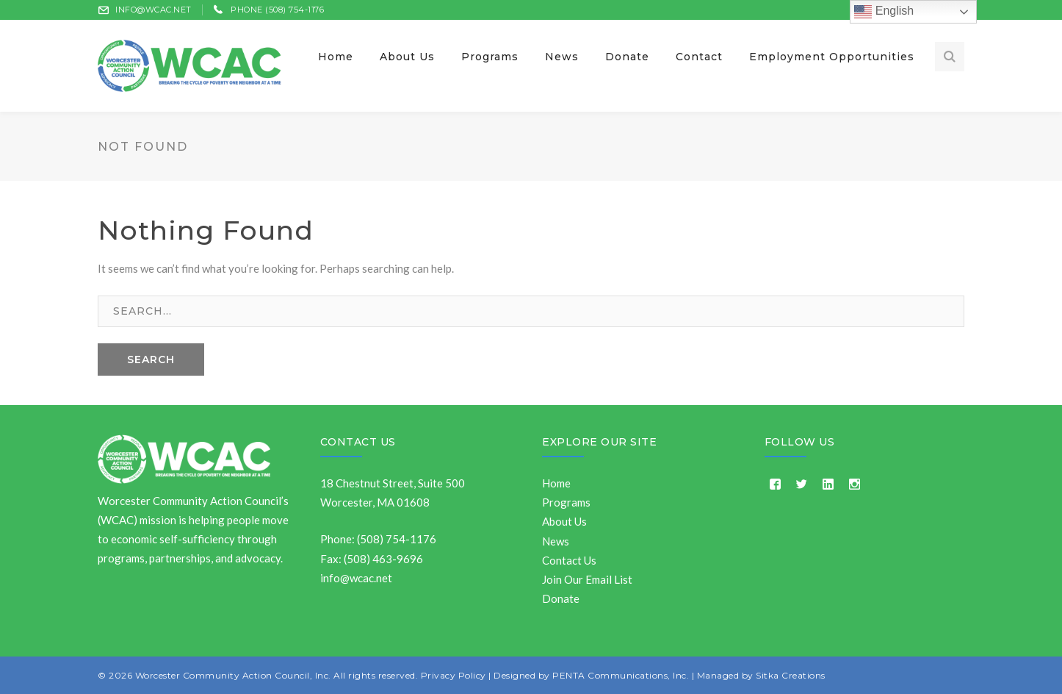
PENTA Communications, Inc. (620, 675)
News (555, 541)
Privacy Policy (453, 675)
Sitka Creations (791, 675)
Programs (566, 502)
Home (556, 483)
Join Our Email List (587, 579)
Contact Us (358, 441)
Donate (560, 598)
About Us (564, 521)
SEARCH (151, 359)
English (884, 12)
